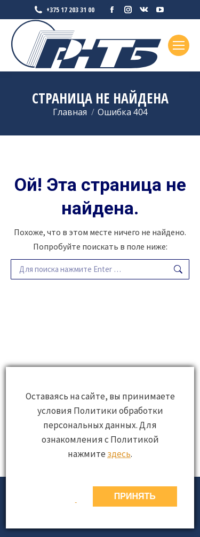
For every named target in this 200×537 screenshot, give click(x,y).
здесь (119, 454)
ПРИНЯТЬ (135, 496)
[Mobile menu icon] (178, 45)
